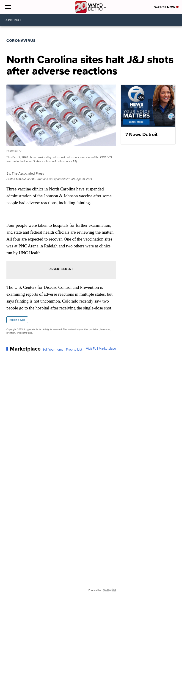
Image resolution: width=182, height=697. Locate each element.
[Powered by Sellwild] (109, 590)
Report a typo (17, 320)
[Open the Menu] (7, 7)
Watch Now (166, 7)
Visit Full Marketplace (101, 348)
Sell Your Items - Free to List (62, 349)
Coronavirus (21, 40)
